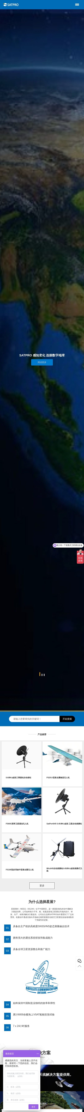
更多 (42, 885)
